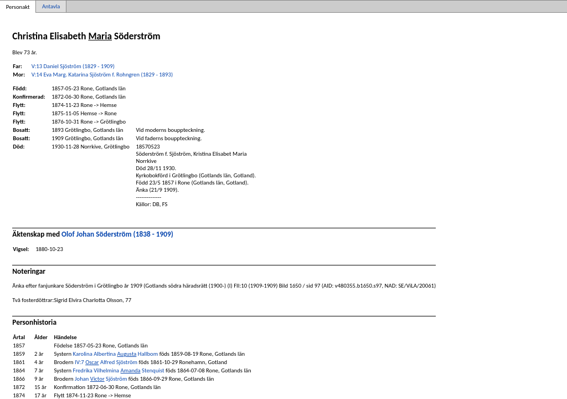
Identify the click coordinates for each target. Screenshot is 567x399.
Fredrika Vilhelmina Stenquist (118, 370)
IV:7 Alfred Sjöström (106, 362)
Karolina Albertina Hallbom (115, 353)
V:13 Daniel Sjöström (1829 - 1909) (73, 66)
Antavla (51, 6)
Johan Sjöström (101, 378)
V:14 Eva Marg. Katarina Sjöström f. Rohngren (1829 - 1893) (102, 74)
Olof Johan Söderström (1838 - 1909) (117, 234)
